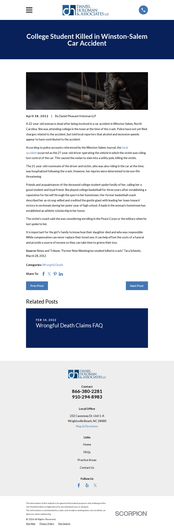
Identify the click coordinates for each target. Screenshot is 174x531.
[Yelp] (87, 485)
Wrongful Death (52, 265)
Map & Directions (87, 426)
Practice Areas (87, 460)
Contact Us (87, 467)
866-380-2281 (87, 391)
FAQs (87, 452)
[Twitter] (95, 485)
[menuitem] (30, 523)
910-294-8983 (87, 397)
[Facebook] (79, 485)
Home (87, 444)
